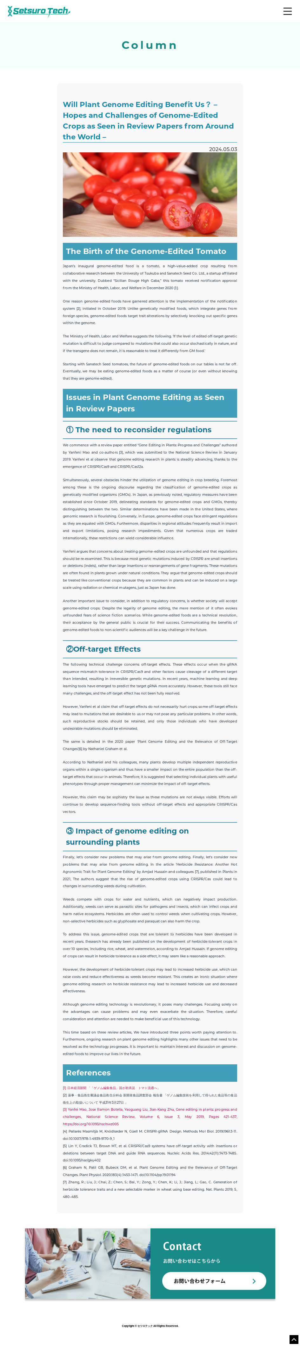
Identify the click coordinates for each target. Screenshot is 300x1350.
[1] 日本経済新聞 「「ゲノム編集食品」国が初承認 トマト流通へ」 (111, 1088)
